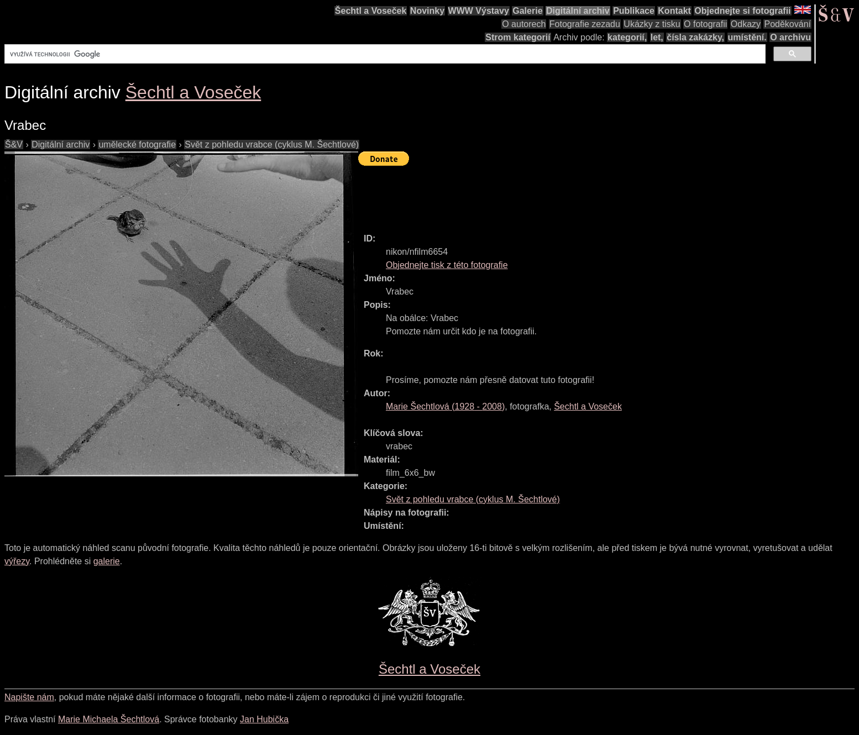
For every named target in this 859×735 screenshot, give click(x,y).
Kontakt (674, 10)
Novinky (427, 10)
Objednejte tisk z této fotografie (447, 265)
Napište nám (29, 697)
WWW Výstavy (478, 10)
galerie (106, 561)
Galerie (527, 10)
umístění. (747, 37)
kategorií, (627, 37)
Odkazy (746, 24)
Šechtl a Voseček (371, 10)
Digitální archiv (578, 10)
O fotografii (705, 24)
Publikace (633, 10)
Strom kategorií (517, 37)
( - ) (445, 406)
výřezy (16, 561)
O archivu (790, 37)
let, (657, 37)
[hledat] (384, 54)
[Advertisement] (559, 194)
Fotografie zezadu (584, 24)
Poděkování (787, 24)
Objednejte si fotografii (742, 10)
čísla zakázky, (695, 37)
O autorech (524, 24)
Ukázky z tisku (652, 24)
